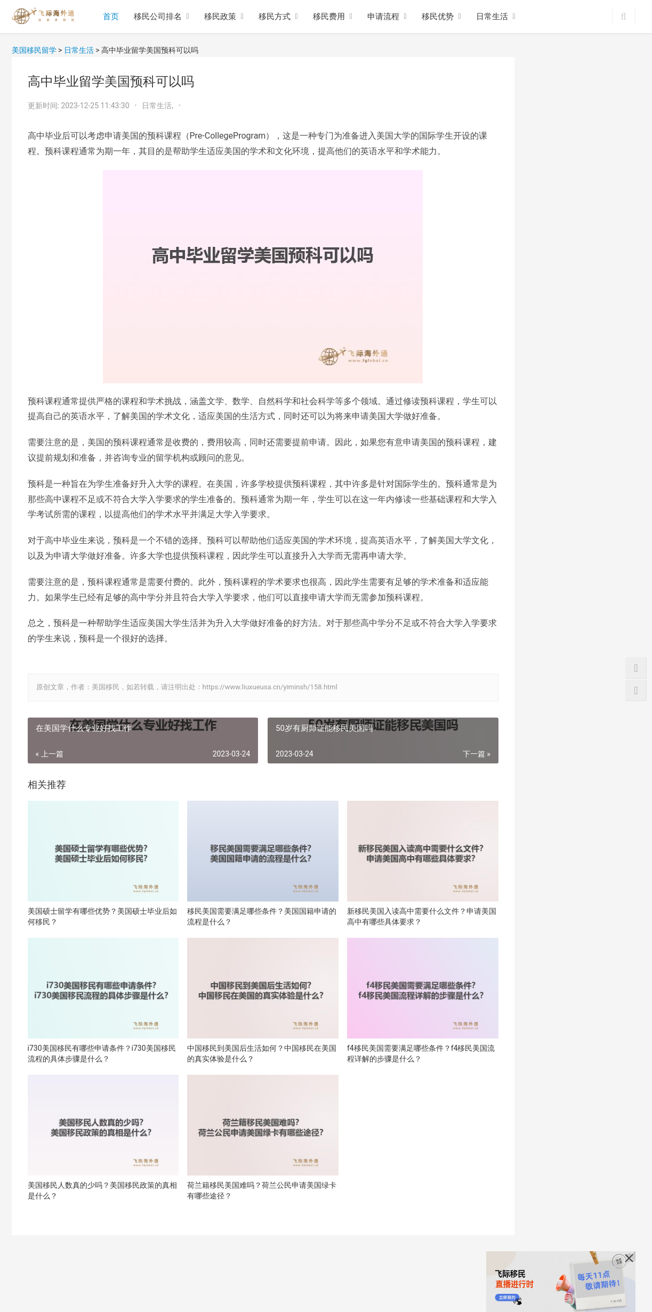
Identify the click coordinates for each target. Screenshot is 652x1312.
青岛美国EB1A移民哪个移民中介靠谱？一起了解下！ (590, 718)
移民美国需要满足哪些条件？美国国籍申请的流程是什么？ (239, 952)
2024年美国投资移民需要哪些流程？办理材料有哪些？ (589, 593)
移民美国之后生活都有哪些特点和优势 (558, 987)
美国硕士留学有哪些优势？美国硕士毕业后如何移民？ (95, 952)
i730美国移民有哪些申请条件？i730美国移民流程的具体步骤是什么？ (94, 1079)
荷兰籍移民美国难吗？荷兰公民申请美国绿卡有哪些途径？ (239, 1207)
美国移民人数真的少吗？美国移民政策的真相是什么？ (95, 1207)
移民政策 (223, 16)
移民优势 (441, 16)
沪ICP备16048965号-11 (259, 1304)
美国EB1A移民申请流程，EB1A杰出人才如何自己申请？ (590, 635)
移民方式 (278, 16)
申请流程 (387, 16)
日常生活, (158, 105)
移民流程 (229, 1287)
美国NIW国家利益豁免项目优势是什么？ (562, 903)
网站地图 (348, 1287)
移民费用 (332, 16)
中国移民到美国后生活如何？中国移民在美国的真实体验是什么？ (239, 1079)
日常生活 (495, 16)
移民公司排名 (161, 16)
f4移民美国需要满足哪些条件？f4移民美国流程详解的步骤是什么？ (383, 1079)
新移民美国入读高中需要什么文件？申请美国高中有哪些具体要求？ (384, 952)
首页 (114, 16)
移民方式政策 (142, 1287)
